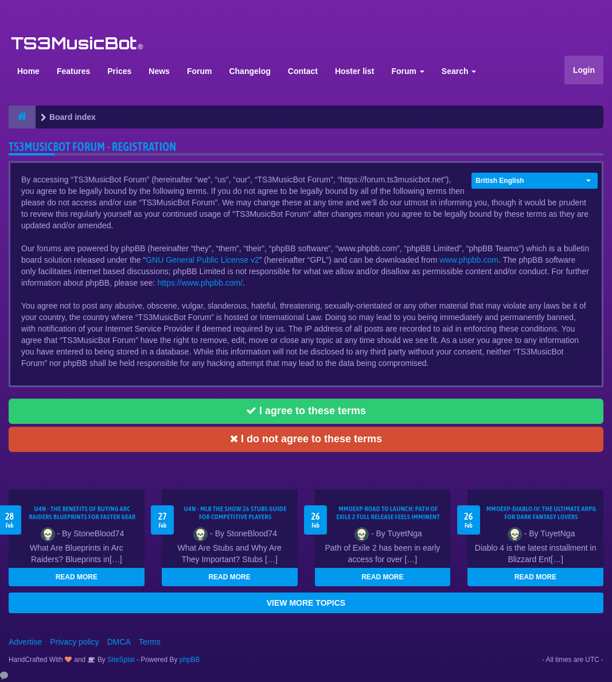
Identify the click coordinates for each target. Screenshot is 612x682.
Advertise (25, 641)
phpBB (190, 660)
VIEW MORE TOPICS (306, 602)
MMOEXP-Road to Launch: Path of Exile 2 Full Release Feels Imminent (388, 513)
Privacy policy (74, 641)
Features (73, 71)
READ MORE (77, 577)
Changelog (249, 71)
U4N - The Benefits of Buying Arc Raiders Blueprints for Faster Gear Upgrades (82, 517)
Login (584, 70)
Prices (119, 71)
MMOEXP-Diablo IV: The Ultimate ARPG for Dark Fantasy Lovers (541, 513)
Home (28, 71)
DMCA (119, 641)
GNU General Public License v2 (202, 259)
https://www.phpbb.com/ (200, 282)
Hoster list (354, 71)
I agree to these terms (306, 410)
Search (459, 71)
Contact (303, 71)
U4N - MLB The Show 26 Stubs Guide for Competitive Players (235, 513)
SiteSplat (120, 660)
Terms (150, 641)
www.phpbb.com (468, 259)
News (159, 71)
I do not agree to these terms (306, 439)
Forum (199, 71)
